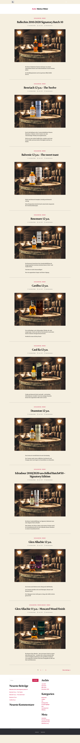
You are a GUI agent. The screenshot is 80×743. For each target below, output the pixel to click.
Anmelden (44, 726)
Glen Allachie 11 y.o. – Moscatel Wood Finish (40, 615)
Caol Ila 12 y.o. (40, 354)
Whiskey (44, 18)
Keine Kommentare (49, 29)
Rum (43, 714)
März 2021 (44, 695)
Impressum (37, 740)
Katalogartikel (37, 18)
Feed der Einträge (46, 728)
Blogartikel (44, 705)
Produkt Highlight (42, 610)
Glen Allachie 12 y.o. (40, 547)
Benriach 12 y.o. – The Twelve (40, 91)
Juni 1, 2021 (40, 29)
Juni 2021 (44, 692)
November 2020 (46, 697)
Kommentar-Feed (46, 729)
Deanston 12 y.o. (40, 415)
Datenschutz (43, 740)
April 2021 (44, 693)
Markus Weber (33, 29)
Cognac (43, 707)
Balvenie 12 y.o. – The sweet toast (40, 158)
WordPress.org (45, 731)
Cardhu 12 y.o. (40, 290)
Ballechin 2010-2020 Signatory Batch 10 (40, 23)
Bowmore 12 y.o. (40, 223)
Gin (42, 709)
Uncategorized (45, 716)
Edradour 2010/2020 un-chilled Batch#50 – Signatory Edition (40, 479)
